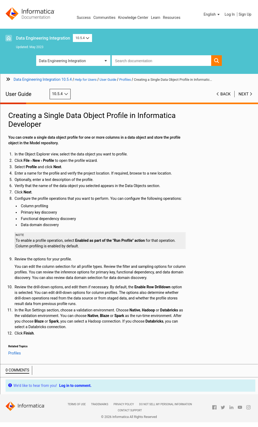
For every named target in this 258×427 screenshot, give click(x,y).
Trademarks (99, 404)
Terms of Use (77, 404)
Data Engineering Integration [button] (62, 61)
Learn (155, 17)
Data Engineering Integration (43, 38)
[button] (212, 14)
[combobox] (161, 60)
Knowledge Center (133, 17)
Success (84, 17)
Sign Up (245, 14)
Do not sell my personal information (165, 404)
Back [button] (225, 94)
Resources (172, 17)
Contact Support (130, 410)
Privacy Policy (124, 404)
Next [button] (244, 94)
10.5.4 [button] (82, 38)
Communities (104, 17)
